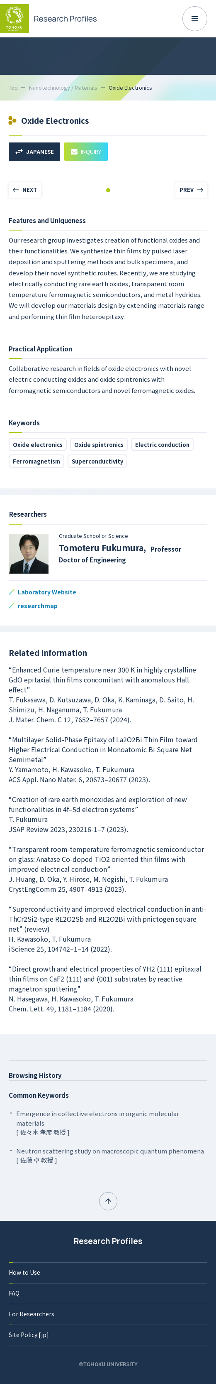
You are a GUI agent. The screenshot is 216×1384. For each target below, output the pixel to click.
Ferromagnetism (36, 461)
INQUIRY (86, 151)
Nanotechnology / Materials (63, 87)
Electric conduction (162, 445)
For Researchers (31, 1314)
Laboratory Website (47, 592)
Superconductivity (97, 461)
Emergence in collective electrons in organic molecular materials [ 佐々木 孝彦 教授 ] (97, 1122)
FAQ (14, 1293)
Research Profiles (108, 1241)
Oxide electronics (38, 445)
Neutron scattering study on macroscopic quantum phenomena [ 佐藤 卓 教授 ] (110, 1155)
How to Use (24, 1272)
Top (13, 87)
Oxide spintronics (99, 445)
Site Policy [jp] (29, 1334)
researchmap (38, 605)
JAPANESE (34, 152)
